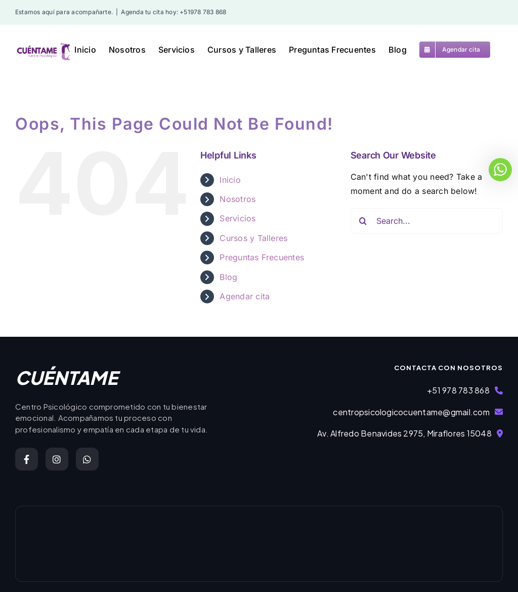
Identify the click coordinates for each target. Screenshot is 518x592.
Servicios (237, 218)
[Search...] (427, 220)
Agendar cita (245, 296)
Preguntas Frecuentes (262, 257)
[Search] (363, 220)
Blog (228, 277)
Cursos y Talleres (253, 238)
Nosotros (237, 199)
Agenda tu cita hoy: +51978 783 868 (173, 12)
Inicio (230, 180)
